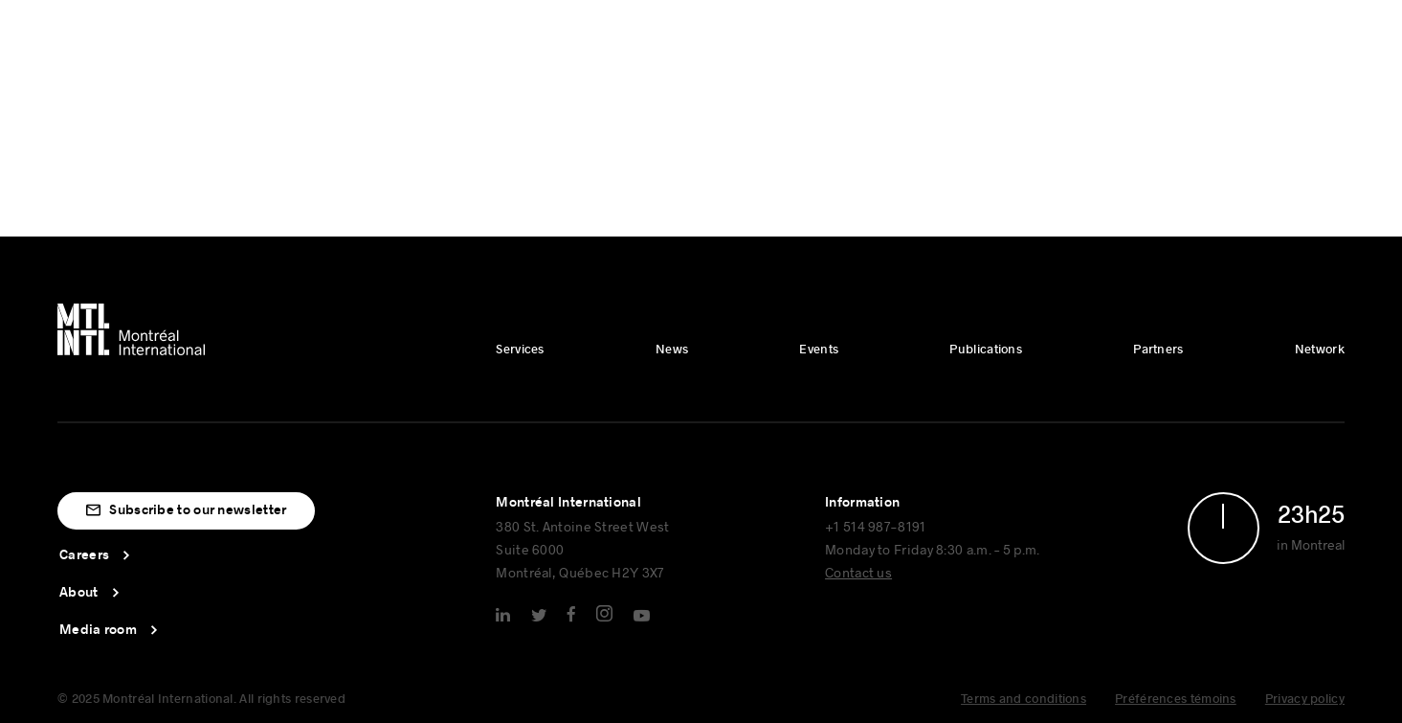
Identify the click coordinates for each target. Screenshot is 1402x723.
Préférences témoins (1175, 699)
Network (1320, 349)
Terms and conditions (1023, 699)
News (672, 349)
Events (818, 349)
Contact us (858, 572)
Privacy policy (1305, 699)
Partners (1158, 349)
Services (520, 349)
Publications (985, 349)
